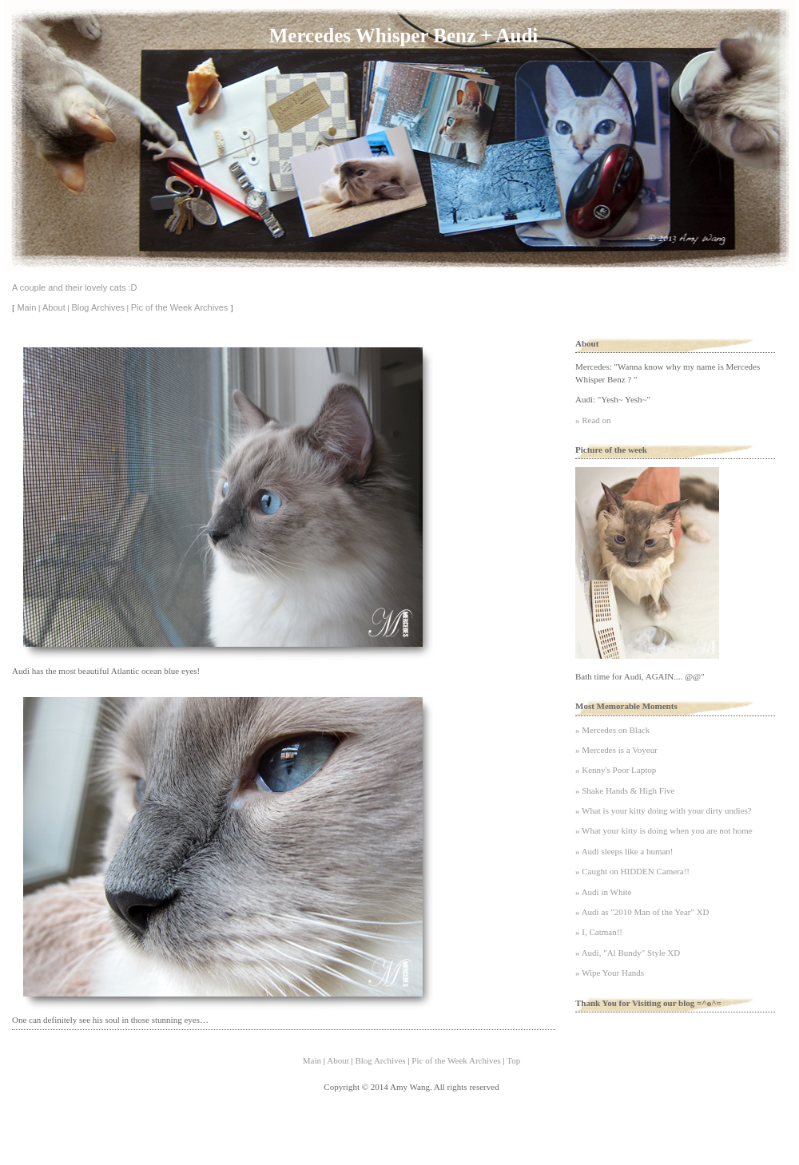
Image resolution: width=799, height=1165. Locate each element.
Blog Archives (98, 307)
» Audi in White (603, 892)
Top (513, 1060)
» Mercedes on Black (612, 730)
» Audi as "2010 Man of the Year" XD (642, 912)
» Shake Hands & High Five (624, 790)
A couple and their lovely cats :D (74, 287)
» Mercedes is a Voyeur (616, 750)
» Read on (593, 420)
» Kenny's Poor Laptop (615, 770)
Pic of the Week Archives (179, 307)
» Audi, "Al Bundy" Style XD (627, 952)
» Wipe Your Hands (609, 972)
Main (26, 307)
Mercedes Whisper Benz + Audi (403, 35)
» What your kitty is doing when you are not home (664, 830)
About (54, 307)
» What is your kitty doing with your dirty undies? (663, 810)
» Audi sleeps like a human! (624, 851)
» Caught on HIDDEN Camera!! (632, 871)
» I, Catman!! (598, 932)
